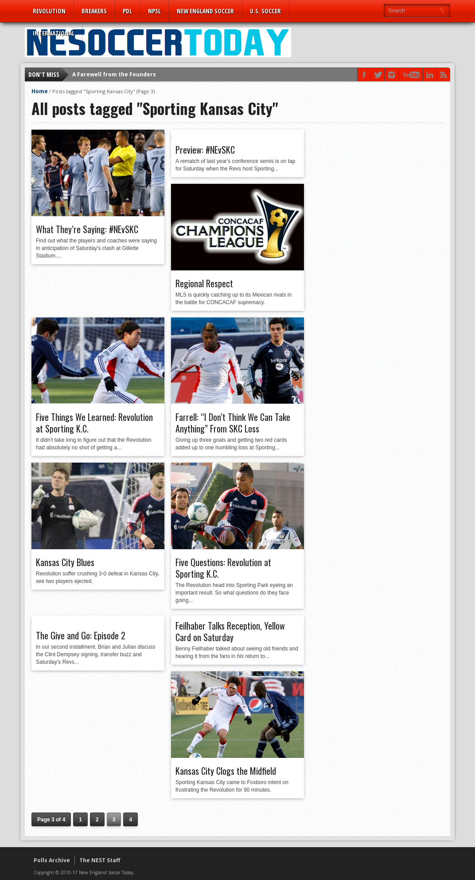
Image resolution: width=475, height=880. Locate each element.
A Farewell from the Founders (114, 74)
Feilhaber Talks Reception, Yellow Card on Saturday (230, 631)
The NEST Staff (99, 860)
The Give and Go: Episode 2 (80, 635)
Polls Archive (52, 860)
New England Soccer (205, 11)
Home (39, 91)
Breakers (94, 11)
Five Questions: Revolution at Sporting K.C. (223, 567)
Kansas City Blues (65, 562)
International (53, 33)
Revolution (49, 11)
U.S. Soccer (265, 11)
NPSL (154, 11)
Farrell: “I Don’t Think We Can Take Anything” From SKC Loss (232, 422)
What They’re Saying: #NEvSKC (87, 229)
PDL (127, 11)
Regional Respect (204, 283)
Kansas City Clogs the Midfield (225, 770)
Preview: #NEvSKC (205, 149)
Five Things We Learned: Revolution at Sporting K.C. (94, 422)
